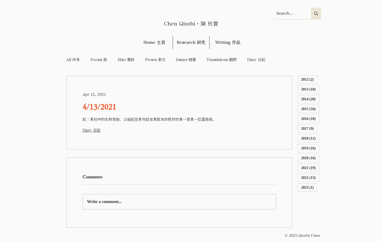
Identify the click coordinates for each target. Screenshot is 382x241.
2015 (310, 108)
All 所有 (73, 60)
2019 (310, 148)
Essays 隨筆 (186, 60)
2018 (310, 138)
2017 (309, 128)
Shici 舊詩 (126, 60)
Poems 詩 (98, 60)
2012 (309, 79)
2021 (310, 167)
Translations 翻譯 (222, 60)
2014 (310, 99)
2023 (309, 187)
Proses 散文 (155, 60)
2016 (310, 118)
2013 (310, 89)
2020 (310, 158)
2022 (310, 177)
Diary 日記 (256, 60)
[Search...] (288, 13)
